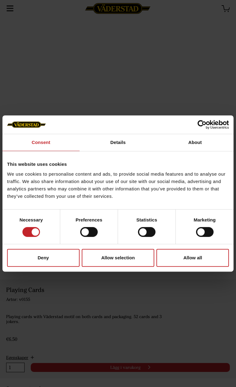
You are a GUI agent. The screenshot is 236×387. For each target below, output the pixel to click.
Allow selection (118, 257)
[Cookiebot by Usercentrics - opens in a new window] (202, 124)
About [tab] (195, 142)
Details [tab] (118, 142)
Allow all (192, 257)
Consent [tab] (41, 142)
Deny (43, 257)
